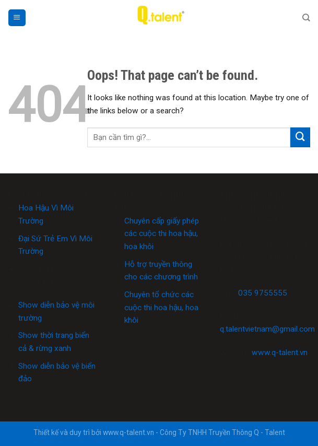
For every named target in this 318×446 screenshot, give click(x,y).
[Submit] (300, 137)
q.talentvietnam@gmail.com (267, 329)
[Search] (306, 18)
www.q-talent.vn (280, 352)
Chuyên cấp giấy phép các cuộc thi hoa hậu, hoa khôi (161, 233)
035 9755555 (262, 293)
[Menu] (16, 17)
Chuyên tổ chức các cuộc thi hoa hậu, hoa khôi (161, 307)
